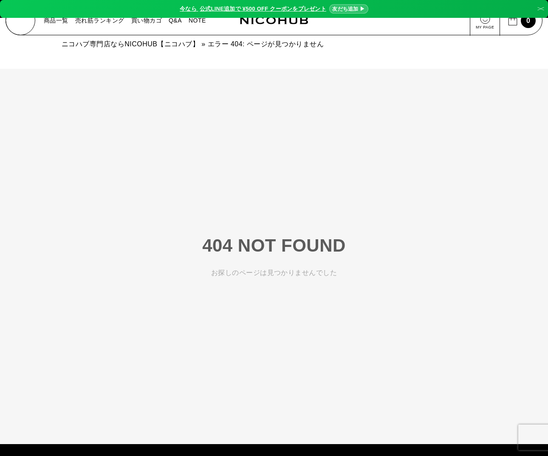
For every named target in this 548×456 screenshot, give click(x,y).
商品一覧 (57, 21)
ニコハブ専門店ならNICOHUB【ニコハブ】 (130, 45)
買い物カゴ (147, 21)
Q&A (176, 21)
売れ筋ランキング (100, 21)
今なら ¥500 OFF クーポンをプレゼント (274, 9)
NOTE (198, 21)
